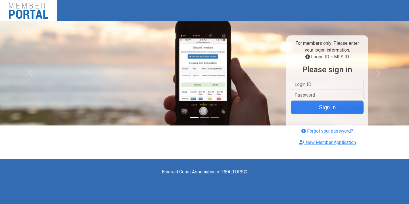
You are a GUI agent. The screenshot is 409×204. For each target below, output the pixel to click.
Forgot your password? (327, 131)
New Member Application (327, 142)
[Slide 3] (214, 117)
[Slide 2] (204, 117)
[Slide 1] (194, 117)
